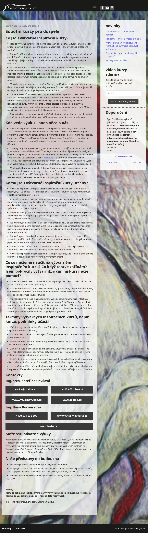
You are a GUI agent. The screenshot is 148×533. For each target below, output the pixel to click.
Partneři (20, 528)
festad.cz (48, 157)
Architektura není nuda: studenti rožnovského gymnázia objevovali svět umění (122, 45)
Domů (8, 25)
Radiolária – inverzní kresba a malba (123, 38)
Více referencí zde (123, 156)
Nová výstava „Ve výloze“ (118, 60)
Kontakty (6, 528)
